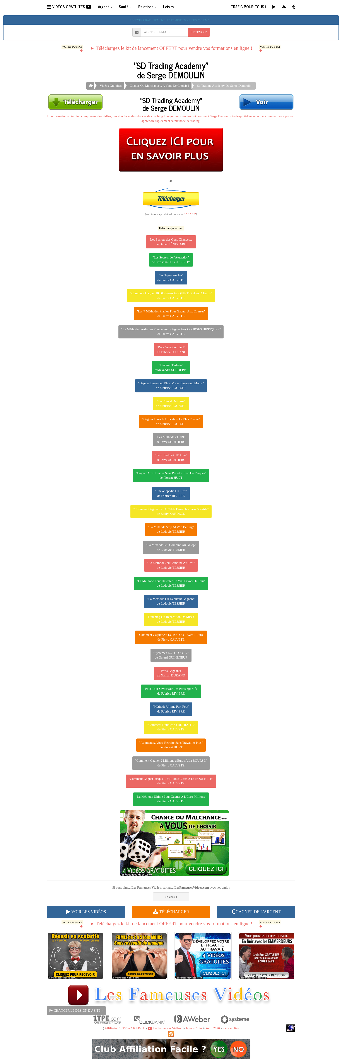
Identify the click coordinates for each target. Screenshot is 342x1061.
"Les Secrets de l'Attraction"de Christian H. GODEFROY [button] (171, 260)
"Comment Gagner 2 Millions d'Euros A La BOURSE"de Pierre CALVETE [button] (171, 763)
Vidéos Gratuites (110, 85)
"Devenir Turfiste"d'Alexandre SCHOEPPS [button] (171, 367)
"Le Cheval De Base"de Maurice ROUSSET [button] (171, 403)
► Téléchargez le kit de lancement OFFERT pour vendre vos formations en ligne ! (171, 48)
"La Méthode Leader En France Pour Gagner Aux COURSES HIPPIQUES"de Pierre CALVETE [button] (171, 332)
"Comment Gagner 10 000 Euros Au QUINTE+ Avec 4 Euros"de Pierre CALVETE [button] (171, 295)
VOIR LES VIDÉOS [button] (86, 911)
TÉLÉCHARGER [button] (171, 911)
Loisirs (170, 6)
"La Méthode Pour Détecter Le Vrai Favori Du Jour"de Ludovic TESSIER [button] (171, 583)
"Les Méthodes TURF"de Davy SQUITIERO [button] (171, 439)
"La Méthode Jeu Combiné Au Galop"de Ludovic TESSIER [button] (171, 547)
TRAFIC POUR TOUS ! (248, 6)
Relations (147, 6)
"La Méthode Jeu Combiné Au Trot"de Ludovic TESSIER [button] (171, 565)
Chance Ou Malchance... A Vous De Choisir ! (159, 85)
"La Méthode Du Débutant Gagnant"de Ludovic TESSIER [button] (171, 601)
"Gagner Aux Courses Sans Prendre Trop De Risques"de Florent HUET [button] (171, 475)
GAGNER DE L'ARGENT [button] (256, 911)
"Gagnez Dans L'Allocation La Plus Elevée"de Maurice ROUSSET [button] (171, 421)
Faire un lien (230, 1028)
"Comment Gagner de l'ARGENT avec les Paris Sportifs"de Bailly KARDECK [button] (171, 511)
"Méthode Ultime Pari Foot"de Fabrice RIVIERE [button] (171, 709)
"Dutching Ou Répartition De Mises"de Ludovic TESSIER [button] (171, 619)
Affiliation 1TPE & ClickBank (125, 1028)
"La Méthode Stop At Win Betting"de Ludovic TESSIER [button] (171, 529)
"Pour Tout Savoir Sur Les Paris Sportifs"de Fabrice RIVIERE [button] (171, 691)
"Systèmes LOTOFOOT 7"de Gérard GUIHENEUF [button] (171, 655)
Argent (105, 6)
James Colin (194, 1028)
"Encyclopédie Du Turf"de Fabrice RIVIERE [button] (171, 493)
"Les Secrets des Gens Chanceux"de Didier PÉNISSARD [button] (171, 242)
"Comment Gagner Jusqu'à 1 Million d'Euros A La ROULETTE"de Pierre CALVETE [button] (170, 781)
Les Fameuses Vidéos (164, 1028)
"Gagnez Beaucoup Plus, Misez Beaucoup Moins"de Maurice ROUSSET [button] (171, 385)
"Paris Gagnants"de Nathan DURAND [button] (171, 673)
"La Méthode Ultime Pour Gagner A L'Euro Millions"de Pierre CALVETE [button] (171, 799)
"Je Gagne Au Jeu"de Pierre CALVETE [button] (171, 278)
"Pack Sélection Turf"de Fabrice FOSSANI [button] (171, 349)
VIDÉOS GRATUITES (69, 6)
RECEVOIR (199, 32)
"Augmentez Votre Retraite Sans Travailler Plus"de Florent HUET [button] (171, 745)
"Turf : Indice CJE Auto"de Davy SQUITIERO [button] (171, 457)
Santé (125, 6)
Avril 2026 (213, 1028)
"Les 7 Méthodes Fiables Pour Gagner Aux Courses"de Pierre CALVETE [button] (171, 314)
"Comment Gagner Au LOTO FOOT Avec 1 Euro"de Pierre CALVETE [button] (171, 637)
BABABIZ (190, 214)
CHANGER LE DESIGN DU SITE (76, 1010)
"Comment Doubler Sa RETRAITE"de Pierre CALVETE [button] (171, 727)
